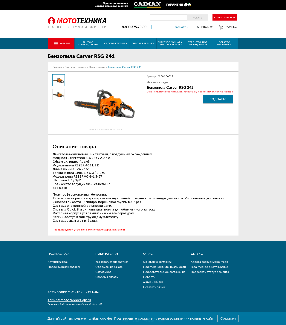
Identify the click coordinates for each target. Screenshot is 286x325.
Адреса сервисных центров (209, 262)
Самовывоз (103, 272)
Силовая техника (142, 43)
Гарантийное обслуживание (209, 267)
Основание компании (157, 262)
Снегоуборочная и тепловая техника (170, 43)
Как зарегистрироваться (111, 262)
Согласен (228, 318)
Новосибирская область (64, 267)
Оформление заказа (109, 267)
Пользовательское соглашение (164, 272)
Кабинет (204, 27)
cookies (106, 318)
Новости (149, 277)
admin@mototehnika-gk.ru (69, 300)
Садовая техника (115, 43)
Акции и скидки (153, 282)
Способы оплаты (106, 277)
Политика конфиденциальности (164, 267)
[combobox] (171, 27)
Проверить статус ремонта (210, 272)
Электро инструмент (225, 43)
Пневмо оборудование (88, 43)
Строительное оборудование (197, 43)
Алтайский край (58, 262)
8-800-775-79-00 (134, 27)
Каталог (61, 43)
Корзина (228, 27)
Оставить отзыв (154, 287)
